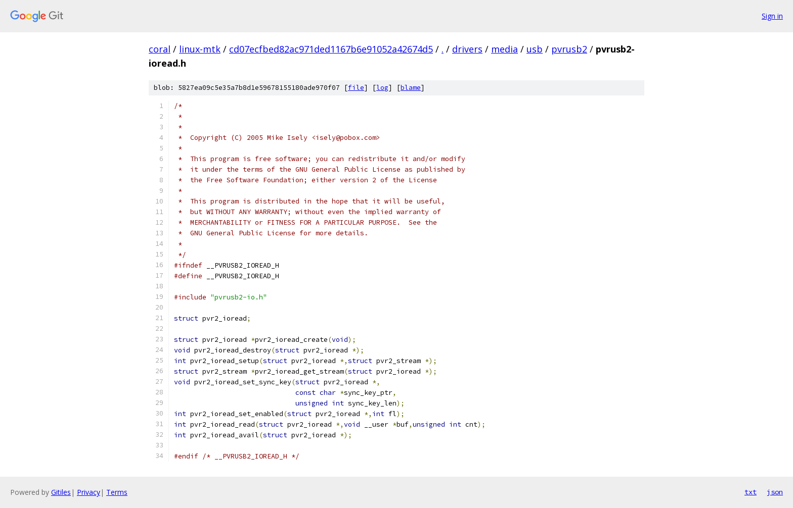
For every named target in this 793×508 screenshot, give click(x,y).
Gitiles (61, 492)
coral (159, 49)
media (504, 49)
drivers (467, 49)
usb (534, 49)
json (775, 491)
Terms (116, 492)
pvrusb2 (569, 49)
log (382, 87)
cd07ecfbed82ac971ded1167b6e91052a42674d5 (331, 49)
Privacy (88, 492)
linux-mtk (200, 49)
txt (750, 491)
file (356, 87)
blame (411, 87)
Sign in (772, 16)
